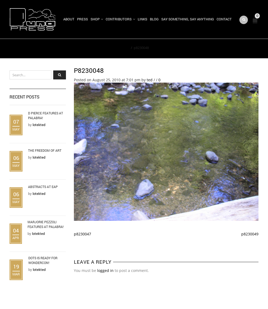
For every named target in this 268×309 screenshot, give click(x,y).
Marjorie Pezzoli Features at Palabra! (46, 224)
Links (142, 19)
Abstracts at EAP (43, 187)
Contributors (119, 19)
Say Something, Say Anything (187, 19)
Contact (224, 19)
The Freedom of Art (44, 150)
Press (82, 19)
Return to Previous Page (234, 48)
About (68, 19)
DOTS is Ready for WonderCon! (42, 260)
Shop (95, 19)
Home (124, 47)
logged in (105, 270)
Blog (154, 19)
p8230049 (249, 233)
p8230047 (82, 233)
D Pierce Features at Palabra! (45, 115)
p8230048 (89, 70)
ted (150, 79)
